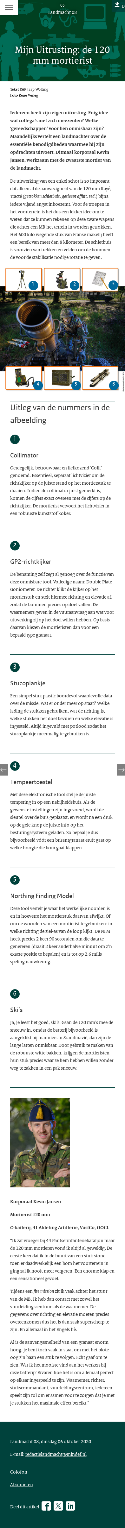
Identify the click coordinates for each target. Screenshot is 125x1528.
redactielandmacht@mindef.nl (56, 1454)
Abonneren (21, 1484)
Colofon (18, 1471)
